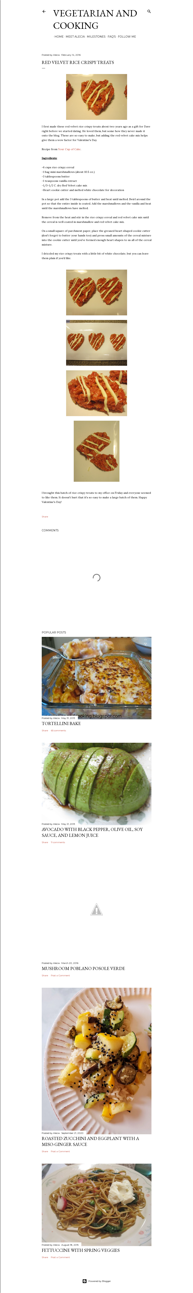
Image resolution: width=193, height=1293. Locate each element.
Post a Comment (60, 975)
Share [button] (45, 516)
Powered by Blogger (96, 1281)
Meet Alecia (73, 36)
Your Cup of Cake (69, 149)
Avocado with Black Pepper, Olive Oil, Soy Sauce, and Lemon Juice (92, 832)
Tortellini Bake (61, 723)
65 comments (58, 730)
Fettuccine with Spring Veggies (81, 1250)
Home (57, 36)
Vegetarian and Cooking (95, 19)
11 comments (58, 842)
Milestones (95, 36)
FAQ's (110, 36)
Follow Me (126, 36)
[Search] (149, 10)
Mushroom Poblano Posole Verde (83, 968)
